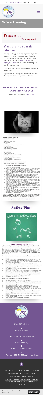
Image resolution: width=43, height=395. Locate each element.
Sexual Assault (24, 373)
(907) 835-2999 (25, 60)
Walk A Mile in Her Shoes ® (14, 382)
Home (5, 371)
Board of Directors (28, 376)
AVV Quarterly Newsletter (29, 379)
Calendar (19, 371)
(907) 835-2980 (24, 324)
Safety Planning (13, 373)
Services (11, 371)
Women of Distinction (30, 382)
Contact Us (21, 384)
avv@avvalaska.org (21, 343)
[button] (38, 11)
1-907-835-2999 (15, 2)
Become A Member (14, 376)
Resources (27, 371)
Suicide (33, 373)
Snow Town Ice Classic (12, 379)
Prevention (35, 371)
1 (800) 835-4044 (10, 63)
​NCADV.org (30, 94)
